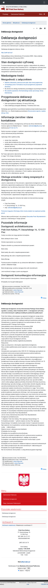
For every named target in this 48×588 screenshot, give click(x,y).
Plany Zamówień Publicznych (12, 503)
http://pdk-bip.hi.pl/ (7, 52)
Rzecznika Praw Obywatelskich (36, 216)
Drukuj (43, 298)
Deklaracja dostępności (28, 23)
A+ (41, 28)
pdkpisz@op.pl (25, 562)
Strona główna (7, 23)
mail (28, 584)
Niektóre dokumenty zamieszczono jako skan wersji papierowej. (24, 82)
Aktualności (16, 23)
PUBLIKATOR (44, 584)
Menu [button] (42, 14)
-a (33, 28)
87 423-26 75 (13, 128)
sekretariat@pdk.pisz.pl (36, 126)
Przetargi (5, 14)
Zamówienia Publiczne (17, 14)
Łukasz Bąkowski (17, 290)
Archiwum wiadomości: (9, 525)
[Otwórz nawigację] (44, 2)
